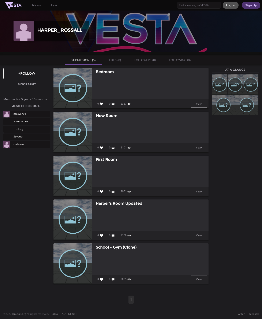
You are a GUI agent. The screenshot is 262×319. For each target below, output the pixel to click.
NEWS (71, 314)
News (36, 5)
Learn (55, 5)
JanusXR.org (19, 314)
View (199, 104)
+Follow (26, 73)
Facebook (253, 314)
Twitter (240, 314)
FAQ (63, 314)
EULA (55, 314)
